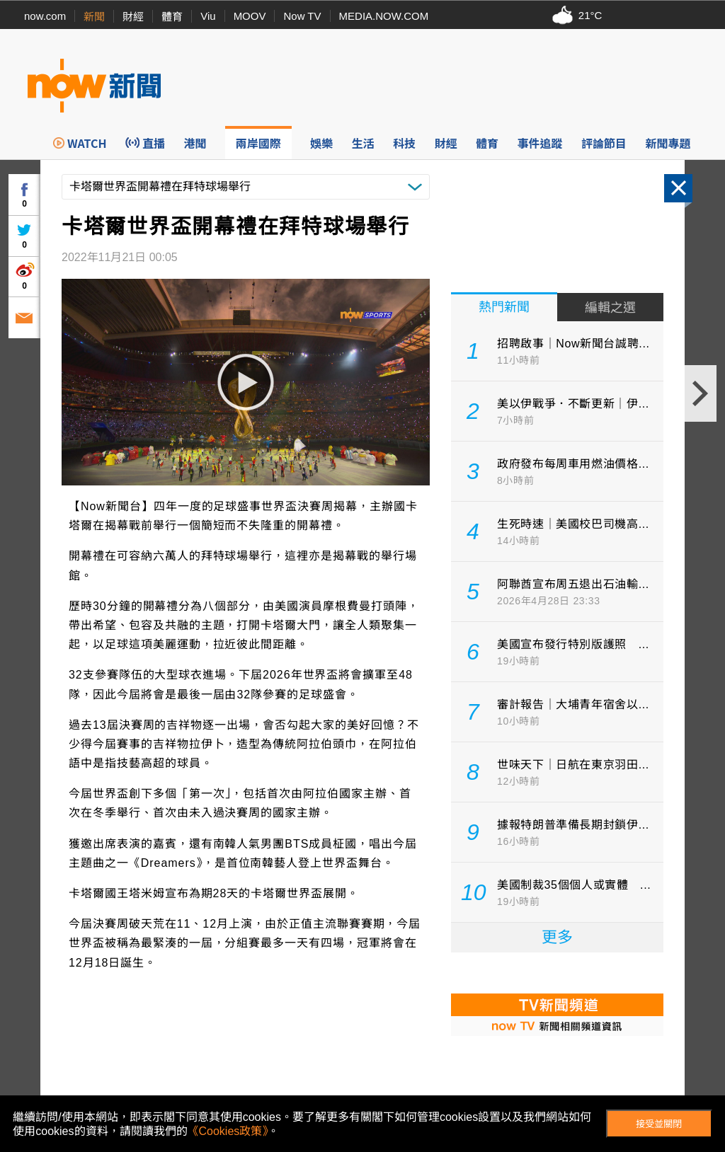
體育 (172, 17)
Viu (207, 16)
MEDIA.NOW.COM (384, 16)
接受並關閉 (659, 1124)
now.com (45, 16)
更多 (557, 937)
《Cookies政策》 (228, 1131)
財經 (133, 17)
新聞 (94, 17)
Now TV (302, 16)
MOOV (250, 16)
